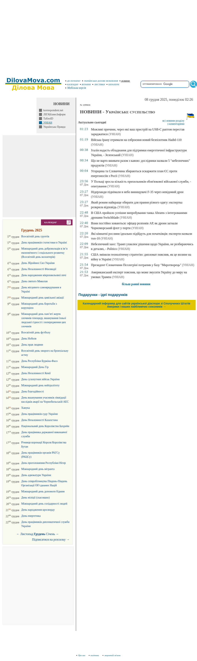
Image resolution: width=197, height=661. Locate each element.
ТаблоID (47, 118)
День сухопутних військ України (40, 379)
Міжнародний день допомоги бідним (43, 491)
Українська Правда (53, 126)
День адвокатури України (36, 475)
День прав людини (32, 344)
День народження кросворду (38, 509)
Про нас (81, 655)
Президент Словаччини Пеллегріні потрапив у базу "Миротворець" (136, 265)
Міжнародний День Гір (35, 367)
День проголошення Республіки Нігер (43, 462)
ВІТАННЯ (85, 84)
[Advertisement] (37, 37)
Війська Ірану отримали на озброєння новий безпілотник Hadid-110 (136, 139)
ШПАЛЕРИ (113, 84)
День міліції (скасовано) (35, 497)
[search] (165, 84)
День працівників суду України (39, 413)
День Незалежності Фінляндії (38, 269)
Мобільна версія (76, 87)
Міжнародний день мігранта (38, 469)
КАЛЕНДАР (72, 84)
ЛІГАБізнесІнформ (53, 114)
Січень (50, 534)
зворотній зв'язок (111, 655)
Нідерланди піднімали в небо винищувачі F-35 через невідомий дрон (137, 192)
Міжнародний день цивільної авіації (42, 297)
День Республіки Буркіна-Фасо (39, 361)
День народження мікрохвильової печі (43, 275)
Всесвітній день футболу (35, 332)
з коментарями (175, 123)
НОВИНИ (124, 81)
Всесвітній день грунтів (35, 236)
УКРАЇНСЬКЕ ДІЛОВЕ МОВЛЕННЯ (100, 81)
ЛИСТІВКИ (98, 84)
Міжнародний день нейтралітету (40, 385)
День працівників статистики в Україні (44, 242)
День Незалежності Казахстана (39, 420)
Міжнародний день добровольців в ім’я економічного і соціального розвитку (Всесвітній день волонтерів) (44, 252)
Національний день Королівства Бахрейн (45, 426)
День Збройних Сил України (38, 263)
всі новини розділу (174, 120)
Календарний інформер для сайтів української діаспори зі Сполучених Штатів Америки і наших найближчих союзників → (136, 305)
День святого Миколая (34, 281)
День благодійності (32, 391)
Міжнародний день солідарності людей (44, 503)
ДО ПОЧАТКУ (73, 81)
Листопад (26, 534)
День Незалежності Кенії (36, 373)
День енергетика (31, 515)
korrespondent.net (52, 110)
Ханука (25, 407)
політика (94, 655)
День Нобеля (28, 338)
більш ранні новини (136, 284)
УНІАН (47, 122)
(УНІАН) (115, 134)
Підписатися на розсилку (51, 539)
